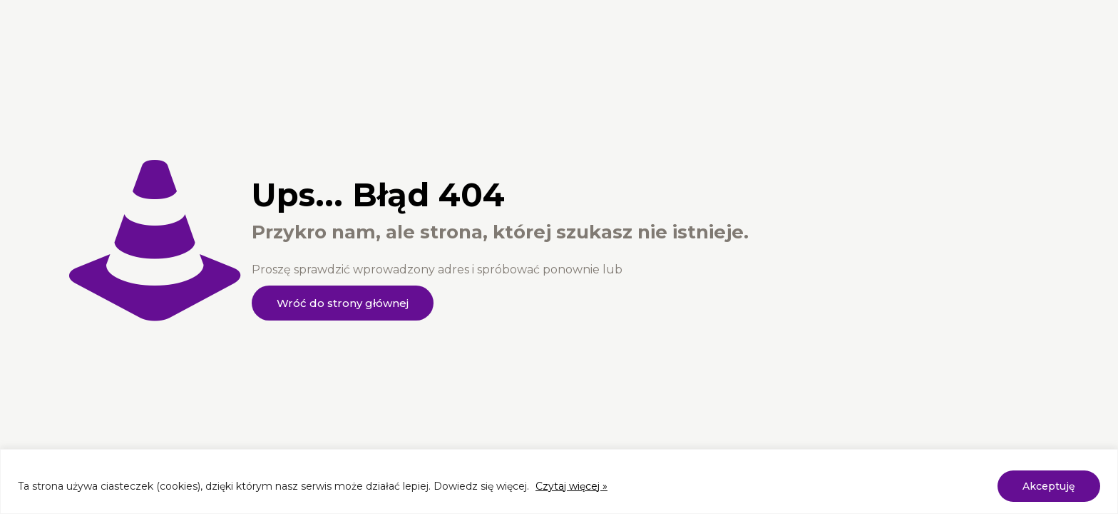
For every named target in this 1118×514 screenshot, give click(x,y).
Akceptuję (1048, 486)
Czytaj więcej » (571, 486)
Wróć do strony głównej (343, 303)
